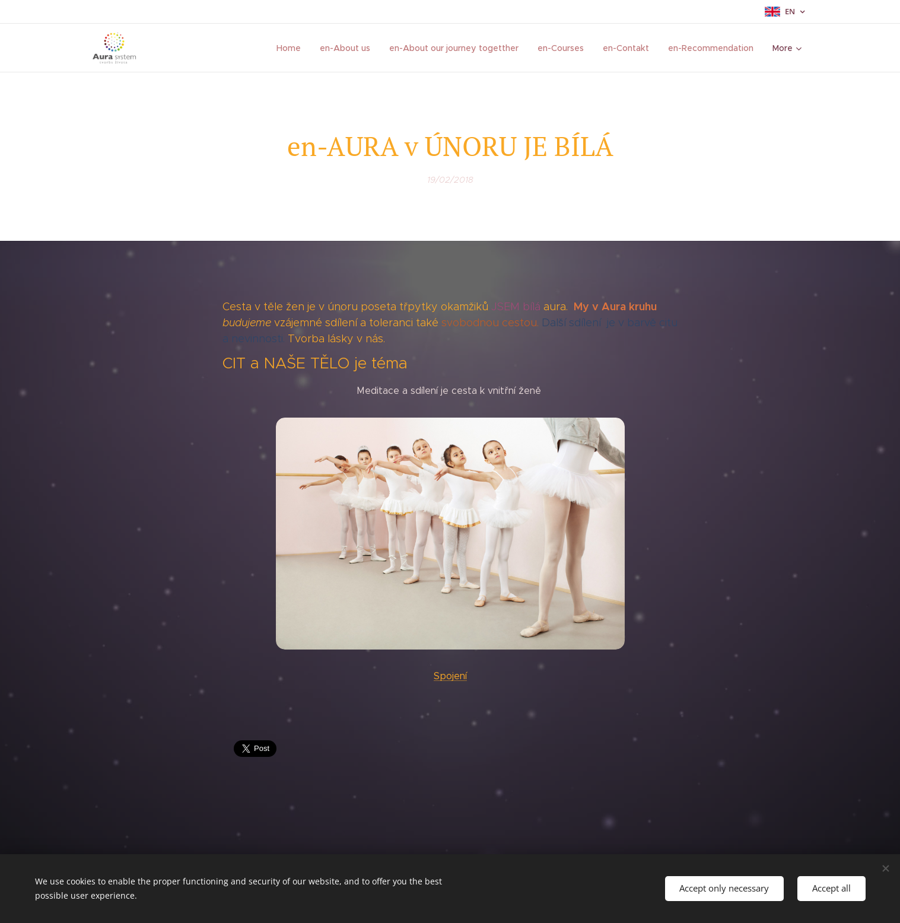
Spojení (450, 676)
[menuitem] (293, 48)
